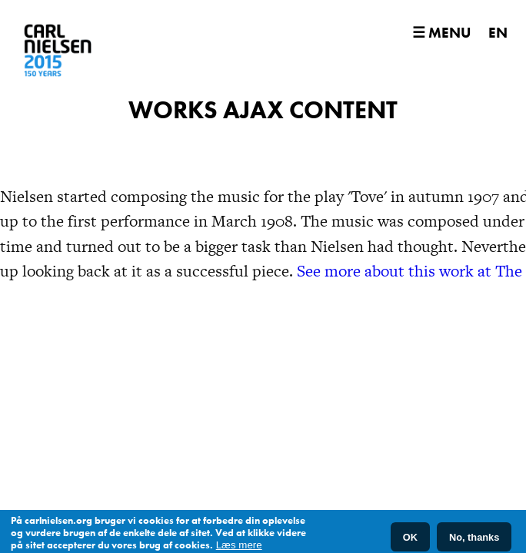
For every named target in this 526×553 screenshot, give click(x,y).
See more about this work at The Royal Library (326, 284)
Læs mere (239, 547)
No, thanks (474, 539)
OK (410, 539)
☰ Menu (441, 32)
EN (498, 32)
